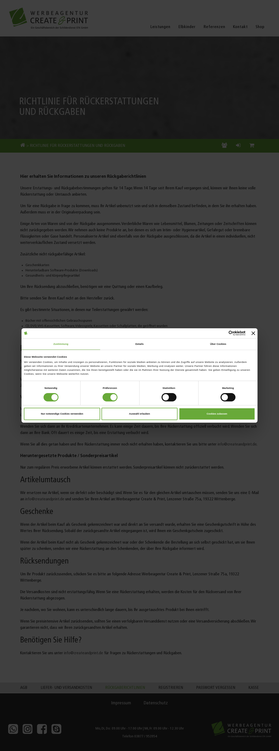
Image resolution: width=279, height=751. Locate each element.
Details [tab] (139, 344)
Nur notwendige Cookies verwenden (62, 413)
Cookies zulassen (217, 413)
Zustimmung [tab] (60, 344)
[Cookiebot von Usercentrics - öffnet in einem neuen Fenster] (222, 333)
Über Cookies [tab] (218, 344)
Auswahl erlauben (139, 413)
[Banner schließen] (253, 333)
